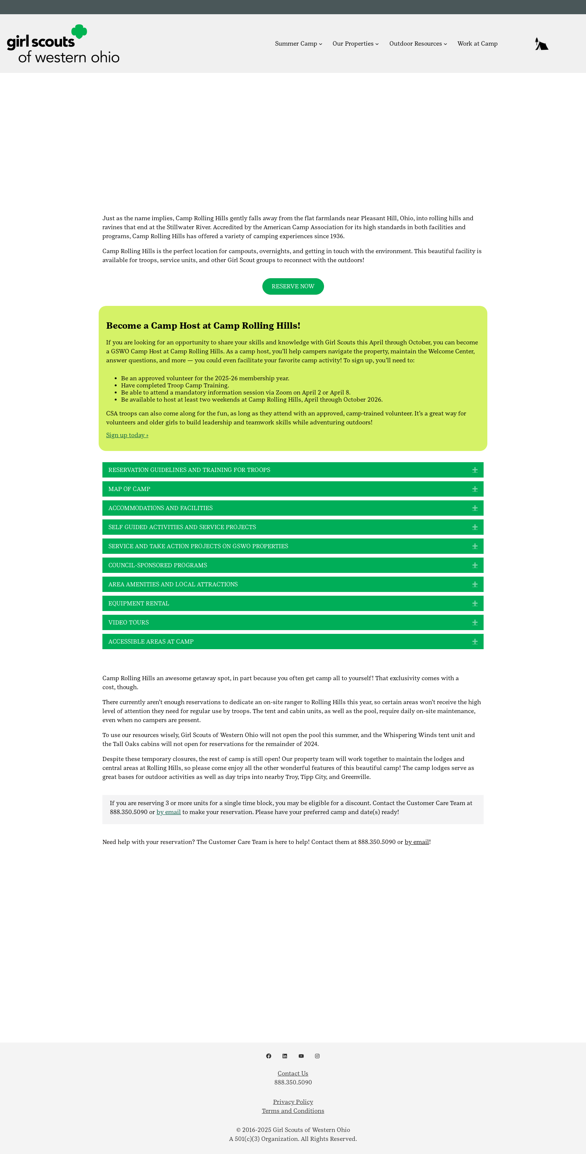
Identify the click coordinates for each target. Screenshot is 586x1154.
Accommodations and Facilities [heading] (160, 508)
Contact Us (293, 1073)
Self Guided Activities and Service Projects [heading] (182, 527)
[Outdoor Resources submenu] (445, 43)
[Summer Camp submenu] (321, 43)
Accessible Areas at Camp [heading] (151, 641)
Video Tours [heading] (128, 622)
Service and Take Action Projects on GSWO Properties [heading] (198, 546)
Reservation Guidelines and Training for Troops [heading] (189, 469)
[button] (475, 470)
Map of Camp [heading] (129, 488)
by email (169, 812)
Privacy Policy (293, 1101)
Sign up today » (127, 435)
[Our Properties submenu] (377, 43)
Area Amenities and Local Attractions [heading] (173, 584)
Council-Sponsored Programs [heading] (157, 565)
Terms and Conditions (293, 1110)
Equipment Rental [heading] (138, 603)
